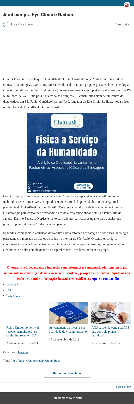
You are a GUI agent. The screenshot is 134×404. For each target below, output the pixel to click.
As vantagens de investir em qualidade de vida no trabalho (68, 317)
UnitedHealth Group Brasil (44, 360)
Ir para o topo (123, 386)
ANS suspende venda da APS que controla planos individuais (111, 319)
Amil (13, 360)
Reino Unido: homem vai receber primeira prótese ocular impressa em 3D (26, 319)
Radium (22, 360)
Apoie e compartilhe (105, 278)
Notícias (23, 352)
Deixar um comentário (67, 373)
